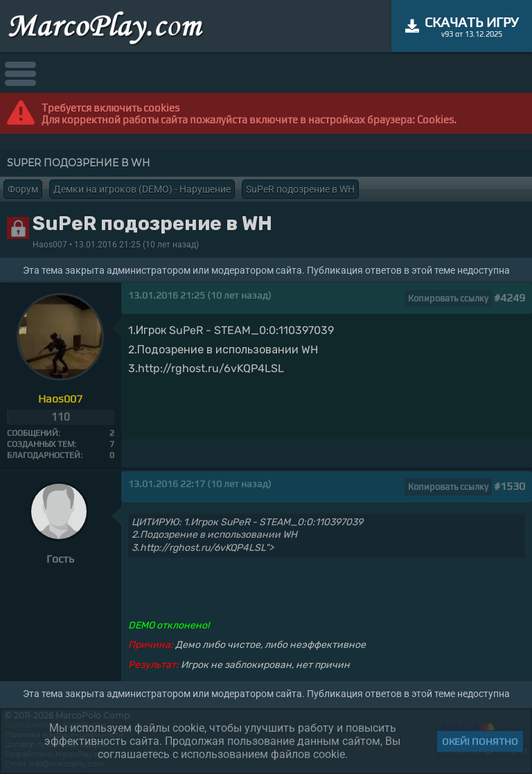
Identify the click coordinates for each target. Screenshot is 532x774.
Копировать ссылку (448, 298)
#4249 (509, 297)
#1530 (509, 486)
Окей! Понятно (480, 741)
